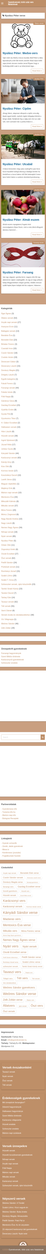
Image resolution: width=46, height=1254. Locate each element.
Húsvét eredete (8, 1124)
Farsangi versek (38, 243)
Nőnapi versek (7, 532)
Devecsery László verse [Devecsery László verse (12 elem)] (34, 877)
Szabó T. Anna (7, 580)
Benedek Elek (7, 340)
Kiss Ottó (5, 466)
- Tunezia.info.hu (8, 812)
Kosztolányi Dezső (9, 475)
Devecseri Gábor (8, 362)
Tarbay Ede (6, 597)
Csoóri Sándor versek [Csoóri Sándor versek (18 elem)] (13, 877)
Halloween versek (8, 427)
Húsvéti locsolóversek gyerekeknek (17, 1155)
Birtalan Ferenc (7, 344)
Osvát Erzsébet (7, 554)
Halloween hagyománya (12, 1111)
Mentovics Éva (7, 497)
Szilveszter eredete (9, 663)
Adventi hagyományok (11, 1107)
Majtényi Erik (6, 488)
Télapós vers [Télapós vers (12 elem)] (29, 972)
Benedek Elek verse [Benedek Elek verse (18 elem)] (29, 873)
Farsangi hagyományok (11, 653)
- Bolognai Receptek (9, 818)
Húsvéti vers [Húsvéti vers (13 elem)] (25, 891)
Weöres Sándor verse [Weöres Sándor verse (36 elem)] (19, 994)
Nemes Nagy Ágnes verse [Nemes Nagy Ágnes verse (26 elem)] (19, 939)
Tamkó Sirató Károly (9, 589)
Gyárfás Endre (7, 410)
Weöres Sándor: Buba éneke (14, 1212)
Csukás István (7, 357)
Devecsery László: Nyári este (14, 1234)
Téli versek (5, 606)
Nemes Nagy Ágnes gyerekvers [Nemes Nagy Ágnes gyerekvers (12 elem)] (12, 935)
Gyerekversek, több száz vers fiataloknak (21, 3)
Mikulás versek (7, 506)
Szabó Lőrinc (6, 576)
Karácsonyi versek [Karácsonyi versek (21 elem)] (12, 906)
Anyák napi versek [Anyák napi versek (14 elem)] (9, 873)
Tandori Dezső (7, 593)
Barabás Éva (6, 335)
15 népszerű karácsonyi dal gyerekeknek (19, 1229)
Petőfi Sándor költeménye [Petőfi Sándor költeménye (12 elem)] (10, 957)
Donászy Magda (8, 370)
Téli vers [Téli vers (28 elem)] (22, 978)
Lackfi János (6, 479)
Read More (37, 71)
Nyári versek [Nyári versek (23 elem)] (30, 946)
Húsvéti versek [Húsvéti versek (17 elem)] (9, 895)
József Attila (6, 445)
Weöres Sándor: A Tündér (13, 1203)
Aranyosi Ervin (7, 327)
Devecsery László (8, 366)
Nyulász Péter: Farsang (18, 272)
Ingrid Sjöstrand (8, 440)
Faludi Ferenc (7, 383)
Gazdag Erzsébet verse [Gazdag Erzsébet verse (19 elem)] (29, 886)
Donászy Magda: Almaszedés (15, 1216)
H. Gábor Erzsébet (9, 423)
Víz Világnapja (7, 619)
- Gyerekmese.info (9, 809)
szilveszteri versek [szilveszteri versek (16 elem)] (10, 966)
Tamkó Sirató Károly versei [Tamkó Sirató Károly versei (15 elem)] (32, 966)
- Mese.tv (5, 849)
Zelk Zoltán (6, 628)
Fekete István (7, 392)
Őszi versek (6, 558)
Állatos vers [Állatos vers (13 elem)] (30, 1000)
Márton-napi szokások (11, 1133)
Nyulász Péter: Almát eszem (21, 219)
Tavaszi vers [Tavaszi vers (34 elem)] (12, 972)
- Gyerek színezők (9, 843)
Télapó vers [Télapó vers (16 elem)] (8, 978)
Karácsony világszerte (11, 1120)
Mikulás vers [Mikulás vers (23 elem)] (10, 930)
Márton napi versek (9, 493)
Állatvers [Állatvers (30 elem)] (9, 1005)
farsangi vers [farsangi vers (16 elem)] (8, 887)
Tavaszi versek (7, 602)
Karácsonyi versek (9, 458)
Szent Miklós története (10, 657)
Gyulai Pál (5, 414)
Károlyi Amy (6, 462)
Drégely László (7, 375)
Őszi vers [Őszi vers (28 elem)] (37, 1005)
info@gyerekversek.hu (17, 1040)
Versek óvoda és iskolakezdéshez (15, 615)
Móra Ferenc (6, 510)
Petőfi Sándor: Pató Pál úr (13, 1221)
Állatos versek (39, 23)
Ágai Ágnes (6, 314)
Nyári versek (6, 536)
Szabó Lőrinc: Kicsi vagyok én (15, 1207)
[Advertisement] (23, 696)
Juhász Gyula (7, 449)
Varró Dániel (6, 611)
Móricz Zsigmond (8, 514)
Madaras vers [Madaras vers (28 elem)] (12, 919)
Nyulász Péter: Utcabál (17, 164)
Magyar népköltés (8, 484)
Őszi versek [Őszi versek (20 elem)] (9, 1011)
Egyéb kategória (8, 379)
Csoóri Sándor (7, 353)
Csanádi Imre (7, 348)
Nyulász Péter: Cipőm (17, 108)
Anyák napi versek (9, 322)
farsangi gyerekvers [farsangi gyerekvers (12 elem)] (32, 882)
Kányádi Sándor (8, 453)
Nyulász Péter (39, 79)
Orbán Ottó (6, 545)
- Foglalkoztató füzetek (11, 856)
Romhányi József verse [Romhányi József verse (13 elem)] (10, 962)
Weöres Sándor (8, 624)
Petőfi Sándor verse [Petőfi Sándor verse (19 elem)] (31, 957)
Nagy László (6, 523)
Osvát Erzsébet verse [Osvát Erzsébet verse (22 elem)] (14, 952)
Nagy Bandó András (9, 519)
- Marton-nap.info (8, 815)
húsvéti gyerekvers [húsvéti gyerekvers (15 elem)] (10, 891)
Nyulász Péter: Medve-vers (20, 53)
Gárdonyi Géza (7, 401)
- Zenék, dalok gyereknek (12, 846)
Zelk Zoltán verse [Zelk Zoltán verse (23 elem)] (12, 999)
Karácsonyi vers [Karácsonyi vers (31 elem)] (14, 900)
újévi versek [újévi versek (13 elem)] (23, 1006)
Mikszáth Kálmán (8, 501)
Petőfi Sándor (7, 563)
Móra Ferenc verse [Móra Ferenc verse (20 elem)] (30, 931)
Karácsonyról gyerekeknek (12, 660)
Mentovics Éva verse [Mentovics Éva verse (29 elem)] (17, 925)
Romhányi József (8, 571)
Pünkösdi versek (8, 567)
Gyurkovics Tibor (8, 418)
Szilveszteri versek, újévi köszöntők (16, 584)
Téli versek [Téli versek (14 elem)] (36, 979)
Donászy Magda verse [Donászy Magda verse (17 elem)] (13, 882)
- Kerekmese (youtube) (11, 853)
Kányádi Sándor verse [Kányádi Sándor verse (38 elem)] (20, 912)
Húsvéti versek (7, 436)
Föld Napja (5, 397)
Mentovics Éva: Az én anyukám (15, 1225)
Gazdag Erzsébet (8, 405)
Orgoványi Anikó (8, 549)
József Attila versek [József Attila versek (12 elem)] (25, 895)
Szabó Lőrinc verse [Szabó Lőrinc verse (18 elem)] (31, 962)
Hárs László (6, 431)
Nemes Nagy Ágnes (9, 527)
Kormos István (7, 471)
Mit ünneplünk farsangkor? (13, 1102)
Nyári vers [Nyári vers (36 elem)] (10, 946)
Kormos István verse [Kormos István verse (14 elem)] (33, 907)
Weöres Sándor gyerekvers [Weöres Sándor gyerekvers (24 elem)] (19, 987)
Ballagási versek (8, 331)
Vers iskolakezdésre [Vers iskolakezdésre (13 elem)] (9, 983)
